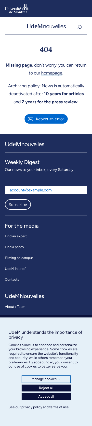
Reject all (46, 388)
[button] (81, 26)
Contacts (12, 280)
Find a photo (14, 247)
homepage (51, 73)
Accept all (46, 396)
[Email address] (46, 190)
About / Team (15, 307)
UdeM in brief (15, 269)
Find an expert (16, 236)
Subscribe (18, 204)
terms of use (59, 407)
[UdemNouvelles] (46, 26)
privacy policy (31, 407)
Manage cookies (46, 379)
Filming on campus (19, 258)
